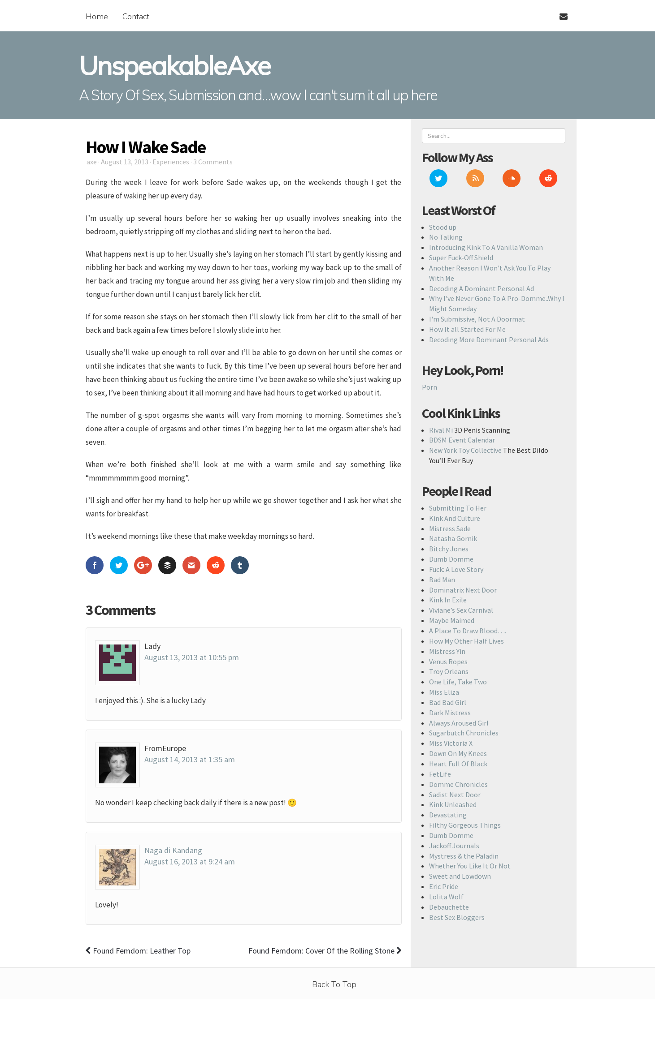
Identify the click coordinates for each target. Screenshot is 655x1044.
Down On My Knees (458, 753)
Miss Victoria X (451, 743)
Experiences (170, 161)
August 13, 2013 (124, 161)
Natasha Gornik (453, 538)
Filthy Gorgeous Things (465, 825)
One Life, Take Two (458, 681)
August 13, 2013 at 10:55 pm (191, 657)
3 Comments (213, 161)
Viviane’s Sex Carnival (461, 610)
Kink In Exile (448, 599)
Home (97, 16)
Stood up (442, 227)
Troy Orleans (448, 671)
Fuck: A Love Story (456, 569)
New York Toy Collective (465, 450)
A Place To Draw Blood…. (467, 630)
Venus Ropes (448, 661)
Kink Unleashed (453, 804)
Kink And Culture (454, 518)
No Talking (446, 236)
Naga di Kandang (173, 850)
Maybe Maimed (451, 620)
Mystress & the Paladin (464, 855)
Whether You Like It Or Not (470, 865)
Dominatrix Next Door (463, 589)
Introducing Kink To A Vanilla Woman (486, 247)
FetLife (440, 773)
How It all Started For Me (467, 329)
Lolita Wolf (446, 896)
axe (92, 161)
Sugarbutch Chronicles (464, 732)
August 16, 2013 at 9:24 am (189, 861)
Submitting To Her (457, 507)
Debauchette (449, 906)
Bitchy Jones (448, 548)
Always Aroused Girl (459, 722)
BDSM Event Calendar (462, 439)
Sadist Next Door (455, 794)
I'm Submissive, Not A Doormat (477, 318)
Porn (429, 386)
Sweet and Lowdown (460, 876)
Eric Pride (443, 886)
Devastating (448, 814)
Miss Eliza (444, 691)
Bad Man (442, 579)
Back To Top (334, 984)
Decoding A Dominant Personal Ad (481, 288)
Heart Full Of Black (458, 763)
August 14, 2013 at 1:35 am (189, 759)
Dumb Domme (451, 558)
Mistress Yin (447, 651)
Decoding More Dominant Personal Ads (489, 339)
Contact (135, 16)
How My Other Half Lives (466, 640)
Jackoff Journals (454, 845)
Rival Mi (441, 429)
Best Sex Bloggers (457, 917)
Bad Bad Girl (447, 702)
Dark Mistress (450, 712)
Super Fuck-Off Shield (461, 257)
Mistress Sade (450, 528)
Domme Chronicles (458, 784)
